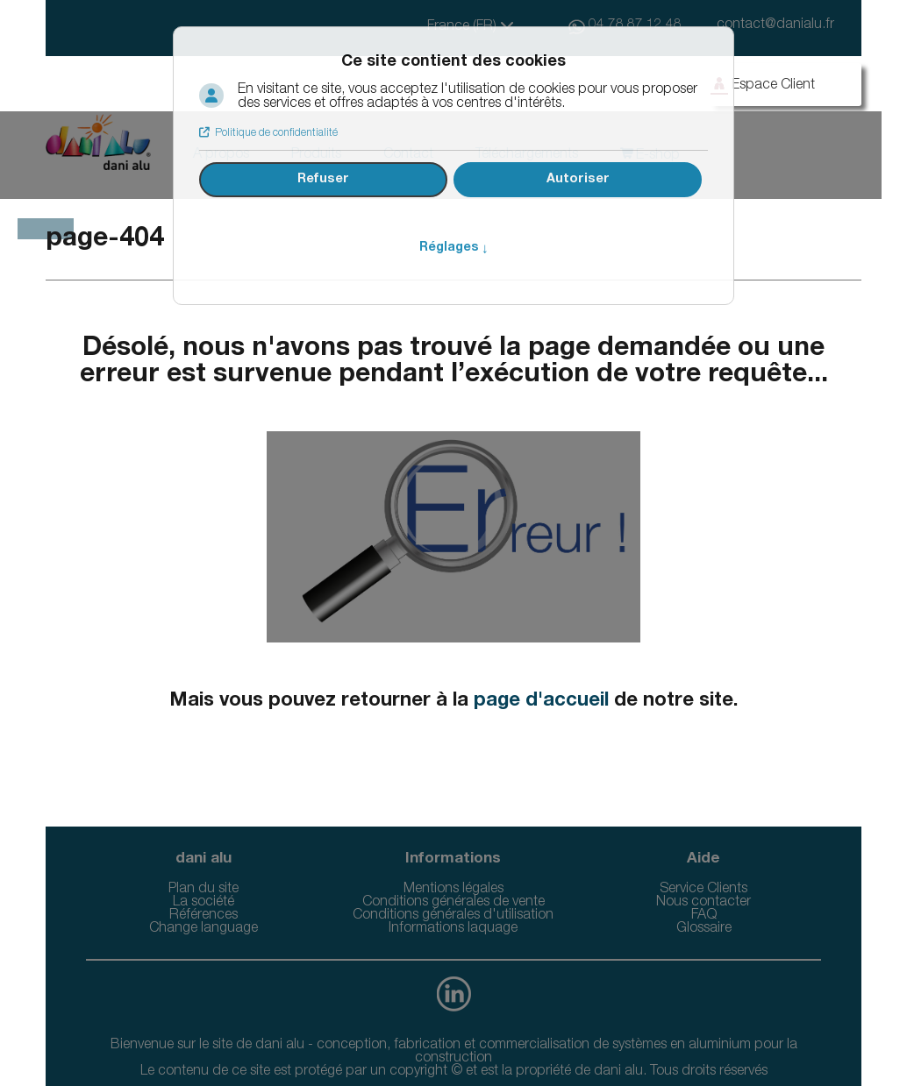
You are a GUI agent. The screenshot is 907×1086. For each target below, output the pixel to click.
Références (203, 916)
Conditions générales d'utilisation (453, 916)
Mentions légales (453, 890)
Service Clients (703, 890)
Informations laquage (453, 929)
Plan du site (203, 890)
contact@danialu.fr (775, 25)
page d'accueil (541, 701)
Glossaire (704, 929)
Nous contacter (703, 903)
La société (203, 903)
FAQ (704, 916)
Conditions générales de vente (453, 903)
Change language (203, 929)
